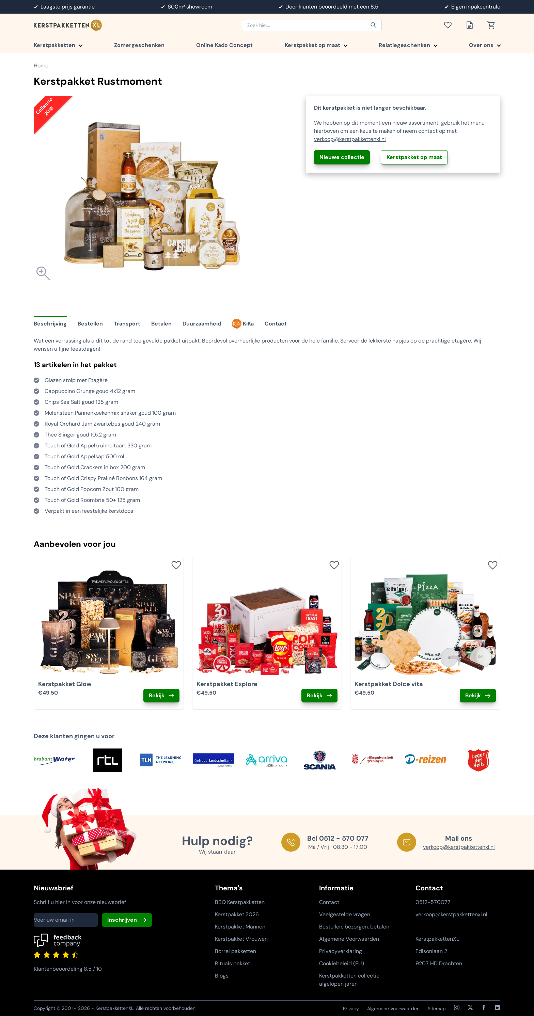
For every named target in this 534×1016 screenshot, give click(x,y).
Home (41, 65)
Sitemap (437, 1008)
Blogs (222, 975)
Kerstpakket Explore (227, 684)
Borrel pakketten (235, 951)
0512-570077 (433, 902)
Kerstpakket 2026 (237, 914)
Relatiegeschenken (408, 45)
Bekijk (156, 695)
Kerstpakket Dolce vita (389, 684)
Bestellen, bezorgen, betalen (354, 926)
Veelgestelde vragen (344, 914)
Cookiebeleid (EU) (341, 963)
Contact (329, 902)
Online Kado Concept (224, 45)
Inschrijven (122, 919)
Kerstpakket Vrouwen (241, 938)
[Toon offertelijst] (471, 25)
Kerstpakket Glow (65, 684)
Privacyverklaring (340, 951)
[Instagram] (456, 1007)
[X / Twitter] (470, 1007)
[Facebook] (484, 1007)
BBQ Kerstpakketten (240, 902)
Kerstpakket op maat (316, 45)
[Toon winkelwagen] (493, 25)
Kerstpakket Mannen (240, 926)
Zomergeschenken (139, 45)
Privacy (351, 1008)
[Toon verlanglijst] (450, 25)
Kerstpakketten (58, 45)
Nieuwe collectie (341, 157)
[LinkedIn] (497, 1007)
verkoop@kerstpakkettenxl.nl (350, 139)
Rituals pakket (232, 963)
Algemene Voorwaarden (349, 938)
